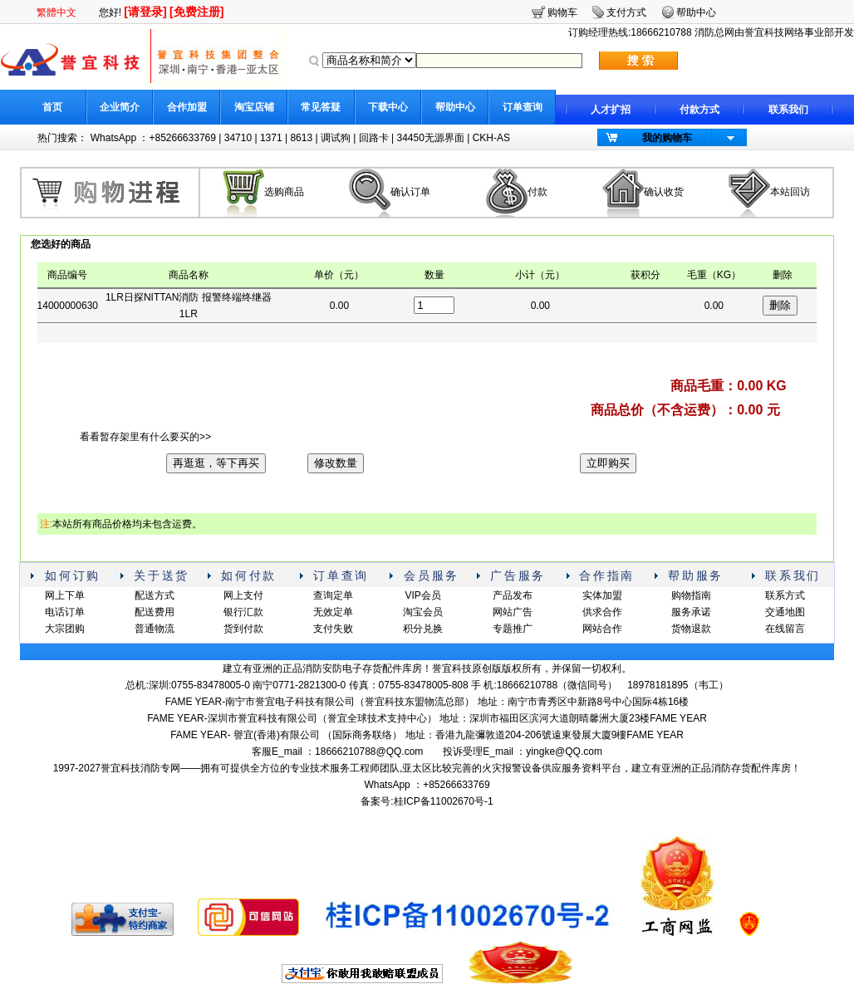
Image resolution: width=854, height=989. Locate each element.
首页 (52, 107)
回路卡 (374, 138)
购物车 (562, 12)
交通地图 (785, 612)
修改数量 (335, 463)
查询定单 (333, 595)
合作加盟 (187, 107)
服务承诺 (691, 612)
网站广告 (513, 612)
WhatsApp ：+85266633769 (153, 138)
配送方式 (154, 595)
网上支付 (243, 595)
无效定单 (333, 612)
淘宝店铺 (254, 107)
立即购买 (608, 463)
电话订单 (65, 612)
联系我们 (788, 109)
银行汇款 (243, 612)
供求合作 (602, 612)
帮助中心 (455, 107)
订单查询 (522, 107)
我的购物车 (667, 138)
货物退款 (691, 628)
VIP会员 (422, 595)
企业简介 (120, 107)
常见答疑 (321, 107)
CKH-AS (491, 138)
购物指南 (691, 595)
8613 (301, 138)
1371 (271, 138)
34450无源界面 (430, 138)
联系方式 (785, 595)
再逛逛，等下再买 (216, 463)
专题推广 (513, 628)
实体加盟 (602, 595)
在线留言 (785, 628)
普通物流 (154, 628)
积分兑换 (423, 628)
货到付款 (243, 628)
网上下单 (65, 595)
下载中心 (388, 107)
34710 (238, 138)
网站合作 (602, 628)
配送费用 (154, 612)
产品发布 (513, 595)
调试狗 (336, 138)
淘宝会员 (423, 612)
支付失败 (333, 628)
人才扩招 (611, 109)
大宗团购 (65, 628)
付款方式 (699, 109)
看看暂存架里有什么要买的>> (145, 437)
